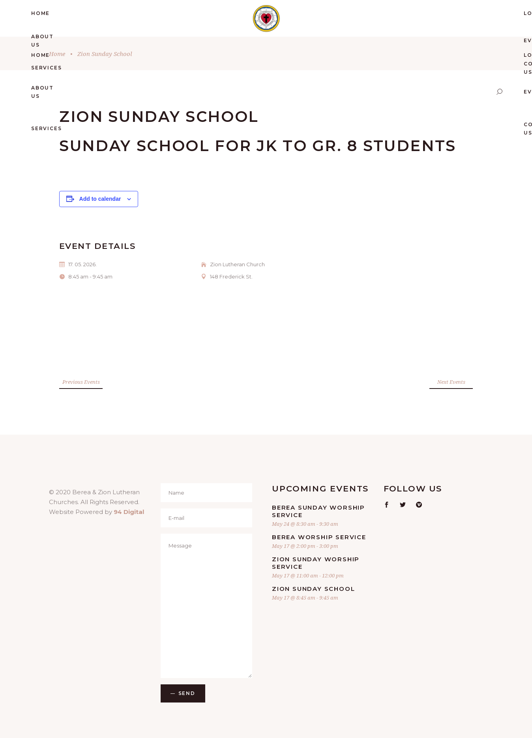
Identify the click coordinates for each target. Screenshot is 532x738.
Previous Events (81, 381)
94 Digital (129, 512)
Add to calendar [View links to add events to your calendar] (100, 199)
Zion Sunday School (313, 588)
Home (57, 54)
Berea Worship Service (319, 537)
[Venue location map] (160, 333)
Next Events (451, 381)
